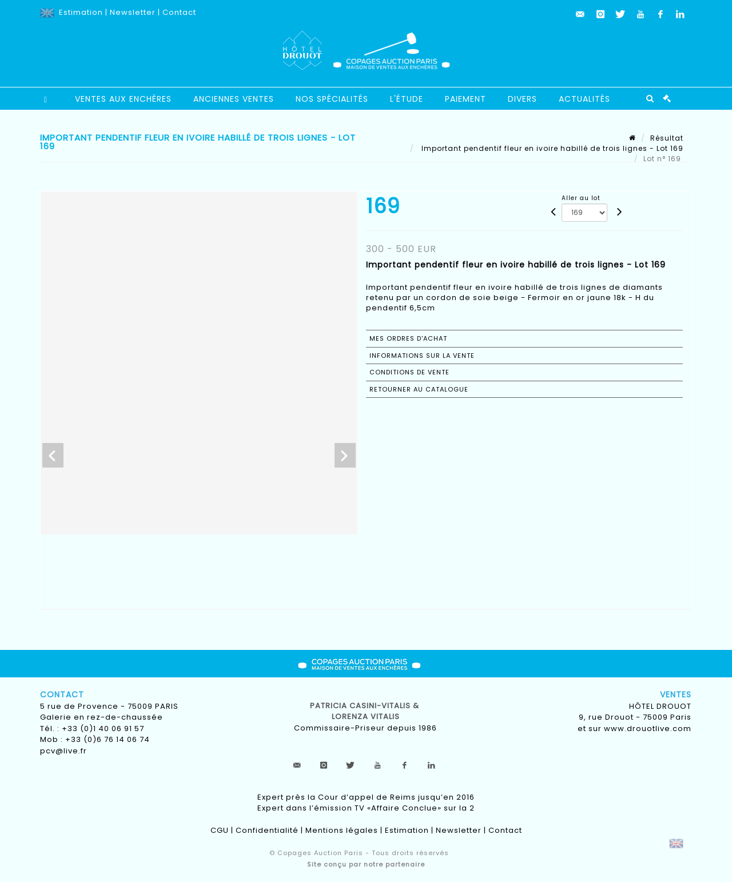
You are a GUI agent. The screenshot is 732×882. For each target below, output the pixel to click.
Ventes (675, 694)
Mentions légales (341, 830)
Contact (179, 12)
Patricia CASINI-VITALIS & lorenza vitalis (365, 711)
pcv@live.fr (63, 750)
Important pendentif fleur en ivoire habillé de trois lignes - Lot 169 (551, 148)
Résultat (666, 138)
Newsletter (133, 12)
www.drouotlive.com (647, 728)
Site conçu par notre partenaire (366, 864)
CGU (219, 830)
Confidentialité (267, 830)
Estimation (81, 12)
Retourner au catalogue (418, 389)
